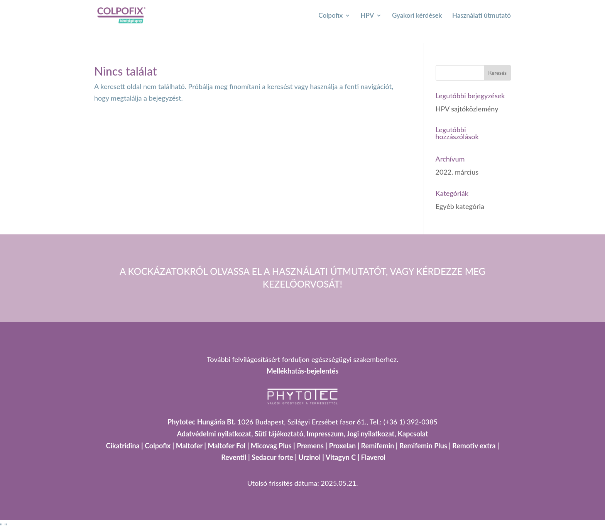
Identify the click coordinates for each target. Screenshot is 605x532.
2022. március (457, 172)
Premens (310, 445)
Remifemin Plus (423, 445)
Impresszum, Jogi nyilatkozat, (351, 433)
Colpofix (330, 16)
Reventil (233, 457)
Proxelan (342, 445)
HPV (367, 16)
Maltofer (189, 445)
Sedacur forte (272, 457)
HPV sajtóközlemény (467, 108)
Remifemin (377, 445)
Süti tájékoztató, (281, 433)
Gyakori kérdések (417, 16)
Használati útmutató (481, 16)
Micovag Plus (271, 445)
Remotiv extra (473, 445)
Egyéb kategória (460, 206)
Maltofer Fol (226, 445)
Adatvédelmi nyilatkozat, (215, 433)
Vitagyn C (342, 457)
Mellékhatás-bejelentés (302, 371)
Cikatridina (123, 445)
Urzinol (309, 457)
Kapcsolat (413, 433)
